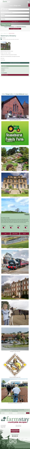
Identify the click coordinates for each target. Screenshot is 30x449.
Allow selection (15, 233)
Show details (25, 230)
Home (1, 33)
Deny (5, 233)
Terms (23, 438)
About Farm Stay (18, 426)
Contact (26, 438)
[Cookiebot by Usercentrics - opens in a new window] (25, 214)
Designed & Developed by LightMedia (18, 439)
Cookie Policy (18, 438)
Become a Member (15, 429)
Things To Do (6, 33)
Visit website (5, 74)
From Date (2, 14)
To (1, 17)
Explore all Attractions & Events (15, 62)
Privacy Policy (13, 438)
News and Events (18, 425)
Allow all (24, 233)
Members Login (15, 431)
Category (2, 7)
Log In (10, 439)
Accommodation (3, 425)
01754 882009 (4, 72)
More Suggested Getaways (15, 28)
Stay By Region (3, 426)
